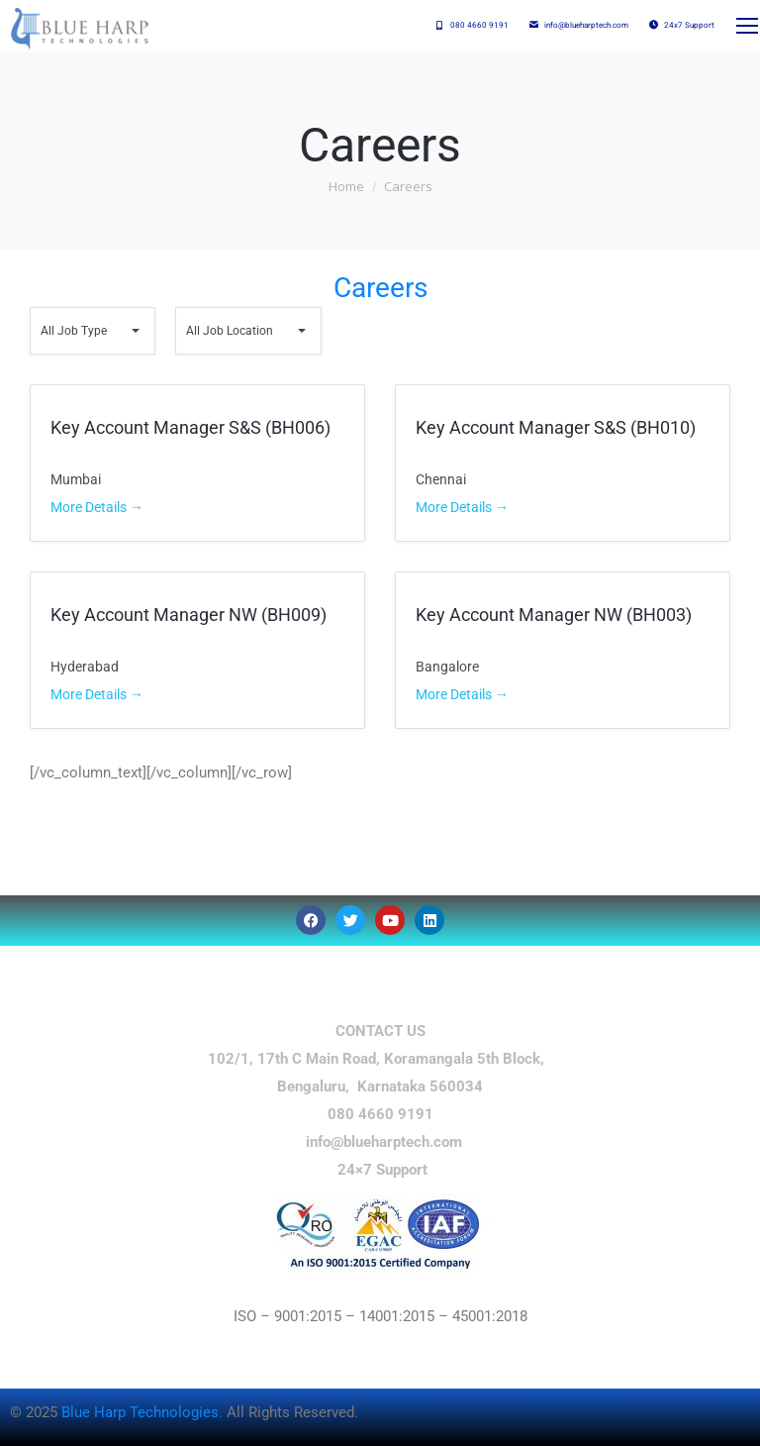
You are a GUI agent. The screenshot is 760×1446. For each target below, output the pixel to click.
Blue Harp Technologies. (144, 1412)
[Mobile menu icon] (746, 26)
